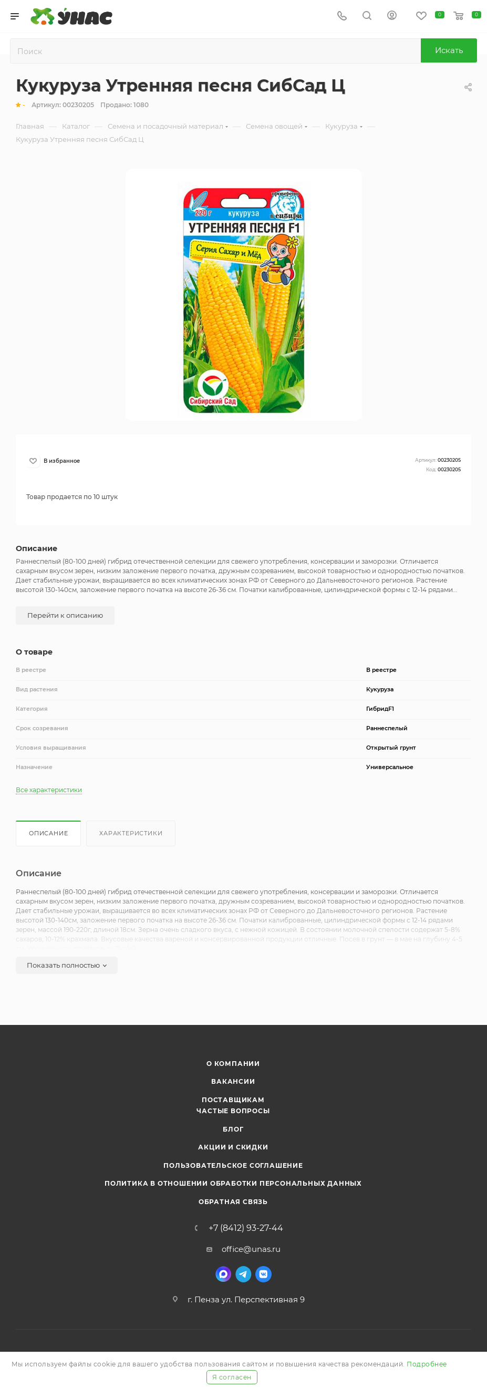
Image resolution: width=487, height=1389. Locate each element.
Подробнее (427, 1364)
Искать (449, 50)
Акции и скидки (233, 1147)
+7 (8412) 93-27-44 (246, 1228)
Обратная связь (233, 1202)
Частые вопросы (233, 1111)
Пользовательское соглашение (233, 1165)
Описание (48, 833)
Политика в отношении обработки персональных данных (233, 1183)
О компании (233, 1063)
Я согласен (232, 1377)
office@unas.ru (251, 1249)
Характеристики (130, 833)
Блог (233, 1129)
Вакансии (233, 1081)
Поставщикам (233, 1100)
